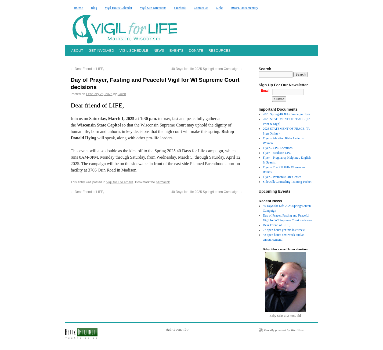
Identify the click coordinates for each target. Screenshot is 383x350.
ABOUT (77, 51)
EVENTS (176, 51)
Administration (178, 330)
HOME (78, 8)
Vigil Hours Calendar (118, 8)
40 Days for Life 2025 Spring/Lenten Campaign (207, 69)
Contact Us (201, 8)
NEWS (159, 51)
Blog (94, 8)
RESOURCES (219, 51)
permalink (163, 182)
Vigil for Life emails (119, 182)
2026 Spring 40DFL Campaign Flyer (286, 114)
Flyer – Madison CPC (277, 153)
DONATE (196, 51)
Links (219, 8)
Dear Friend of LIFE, (87, 69)
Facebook (180, 8)
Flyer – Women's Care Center (282, 177)
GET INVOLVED (101, 51)
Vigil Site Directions (153, 8)
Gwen (122, 94)
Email (265, 90)
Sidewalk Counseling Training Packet (287, 182)
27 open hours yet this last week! (284, 230)
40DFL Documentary (244, 8)
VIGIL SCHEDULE (134, 51)
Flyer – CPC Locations (277, 148)
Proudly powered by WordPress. (284, 330)
